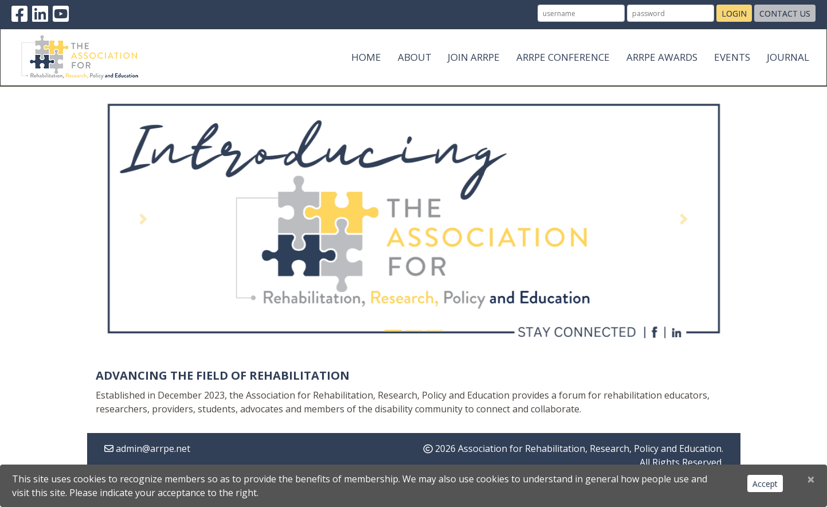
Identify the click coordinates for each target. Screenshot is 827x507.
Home (366, 57)
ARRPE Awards (661, 57)
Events (732, 57)
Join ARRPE (474, 57)
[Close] (810, 479)
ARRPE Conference (563, 57)
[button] (143, 219)
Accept (765, 483)
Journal (788, 57)
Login (734, 13)
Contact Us (784, 13)
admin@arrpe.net (153, 448)
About (415, 57)
